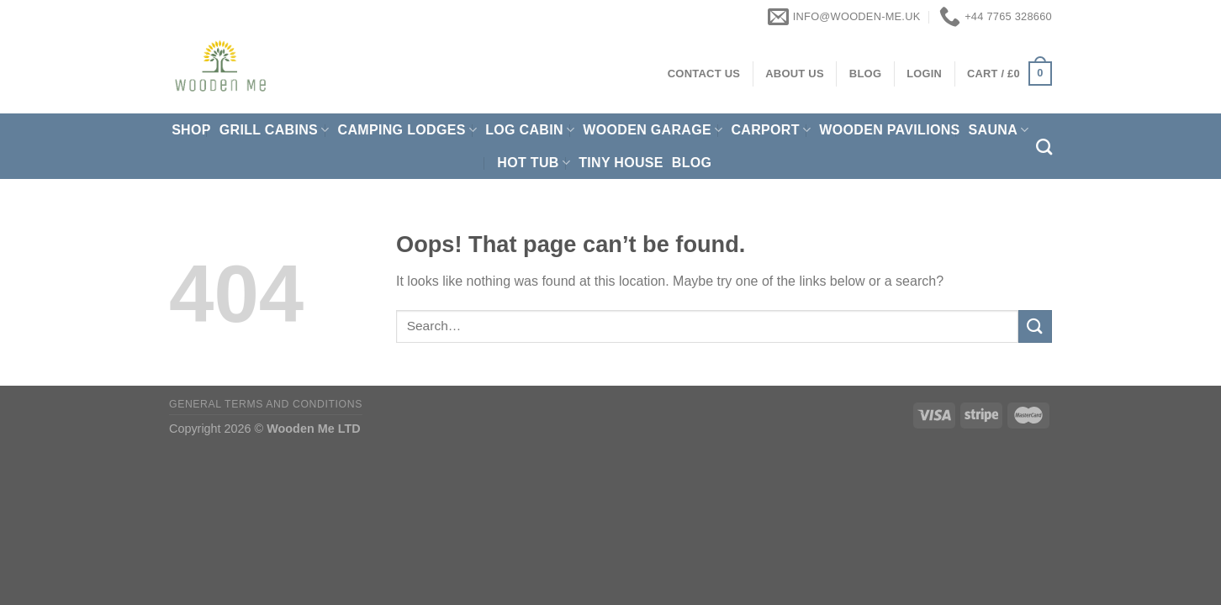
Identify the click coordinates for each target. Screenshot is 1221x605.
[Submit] (1035, 326)
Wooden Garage (652, 130)
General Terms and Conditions (265, 404)
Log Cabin (529, 130)
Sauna (999, 130)
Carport (771, 130)
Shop (191, 130)
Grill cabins (274, 130)
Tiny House (621, 162)
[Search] (1044, 147)
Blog (692, 162)
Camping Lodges (408, 130)
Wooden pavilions (889, 130)
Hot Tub (533, 163)
